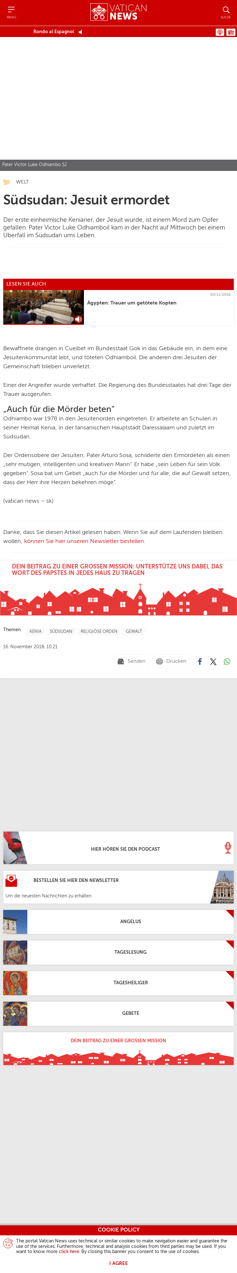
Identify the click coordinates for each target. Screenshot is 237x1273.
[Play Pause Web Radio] (82, 31)
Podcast (220, 32)
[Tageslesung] (118, 953)
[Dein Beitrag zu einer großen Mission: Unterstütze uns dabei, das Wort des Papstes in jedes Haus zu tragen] (118, 588)
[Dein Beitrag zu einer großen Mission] (118, 1048)
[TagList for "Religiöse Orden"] (99, 631)
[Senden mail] (131, 661)
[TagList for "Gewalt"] (134, 631)
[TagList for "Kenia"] (35, 631)
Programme (230, 32)
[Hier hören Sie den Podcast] (118, 847)
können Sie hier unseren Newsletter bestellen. (84, 541)
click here (69, 1252)
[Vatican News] (118, 12)
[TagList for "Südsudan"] (61, 631)
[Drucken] (171, 661)
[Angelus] (118, 922)
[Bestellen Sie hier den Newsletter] (118, 887)
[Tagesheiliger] (118, 983)
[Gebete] (118, 1014)
